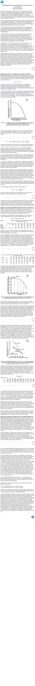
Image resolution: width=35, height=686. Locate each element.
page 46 (20, 133)
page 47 (19, 84)
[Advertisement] (17, 538)
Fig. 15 (14, 86)
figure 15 (20, 125)
